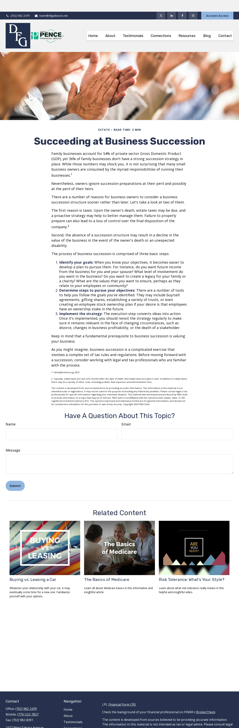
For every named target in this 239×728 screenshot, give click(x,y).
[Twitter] (160, 4)
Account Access (217, 4)
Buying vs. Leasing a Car (33, 567)
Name (11, 412)
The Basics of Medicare (106, 567)
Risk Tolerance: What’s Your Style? (191, 567)
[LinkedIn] (171, 4)
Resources (71, 723)
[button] (93, 24)
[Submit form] (15, 474)
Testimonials (73, 710)
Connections (73, 716)
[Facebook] (182, 4)
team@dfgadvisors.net (51, 4)
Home (68, 698)
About (68, 704)
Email (126, 412)
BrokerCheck (205, 700)
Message (13, 438)
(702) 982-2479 (18, 4)
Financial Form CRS (122, 693)
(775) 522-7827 (28, 703)
